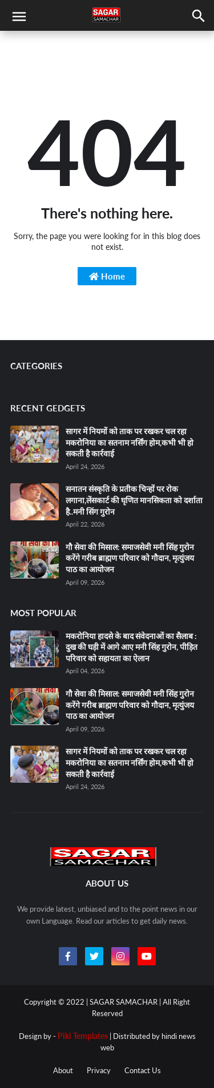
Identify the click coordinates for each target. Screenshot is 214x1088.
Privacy (99, 1070)
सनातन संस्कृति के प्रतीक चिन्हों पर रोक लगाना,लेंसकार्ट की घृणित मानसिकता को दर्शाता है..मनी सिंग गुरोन (134, 500)
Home (107, 276)
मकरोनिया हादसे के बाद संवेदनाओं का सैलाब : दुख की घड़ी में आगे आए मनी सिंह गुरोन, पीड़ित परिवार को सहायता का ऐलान (131, 647)
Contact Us (142, 1070)
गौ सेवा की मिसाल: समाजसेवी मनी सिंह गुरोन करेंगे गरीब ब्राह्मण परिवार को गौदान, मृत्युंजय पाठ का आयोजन (130, 558)
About (63, 1070)
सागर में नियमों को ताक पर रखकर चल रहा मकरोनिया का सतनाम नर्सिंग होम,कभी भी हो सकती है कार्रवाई (129, 442)
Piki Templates (83, 1036)
